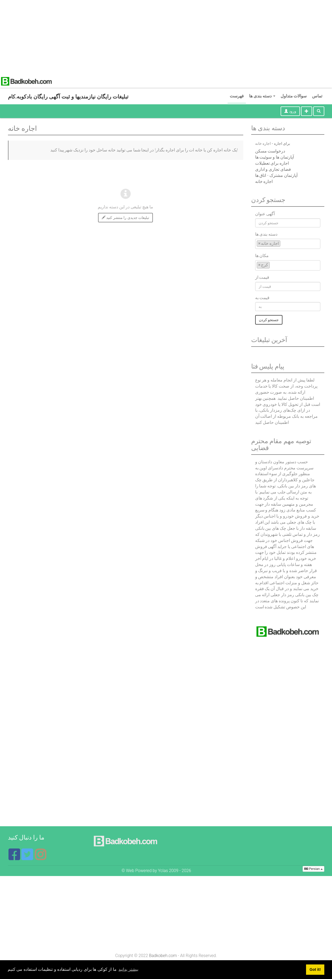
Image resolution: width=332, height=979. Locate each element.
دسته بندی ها (262, 95)
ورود (290, 111)
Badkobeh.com (163, 955)
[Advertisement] (159, 37)
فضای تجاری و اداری (273, 169)
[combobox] (287, 244)
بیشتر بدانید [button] (128, 969)
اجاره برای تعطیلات (272, 163)
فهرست (237, 95)
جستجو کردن (269, 320)
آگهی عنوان (265, 213)
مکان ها (262, 255)
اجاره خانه (264, 181)
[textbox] (283, 243)
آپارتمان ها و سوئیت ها (274, 157)
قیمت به (262, 297)
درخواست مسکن (270, 151)
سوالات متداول (294, 95)
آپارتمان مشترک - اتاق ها (276, 175)
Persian (313, 869)
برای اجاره (282, 143)
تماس (317, 95)
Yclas (163, 870)
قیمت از (262, 277)
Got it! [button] (315, 969)
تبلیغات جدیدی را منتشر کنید (125, 217)
